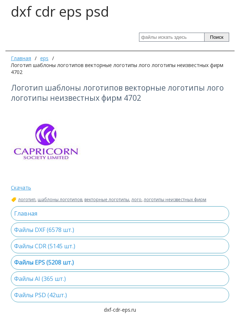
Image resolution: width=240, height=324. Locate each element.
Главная (21, 58)
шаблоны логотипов (60, 200)
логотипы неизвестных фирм (175, 200)
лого (136, 200)
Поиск (216, 37)
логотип (26, 200)
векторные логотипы (106, 200)
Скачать (21, 187)
